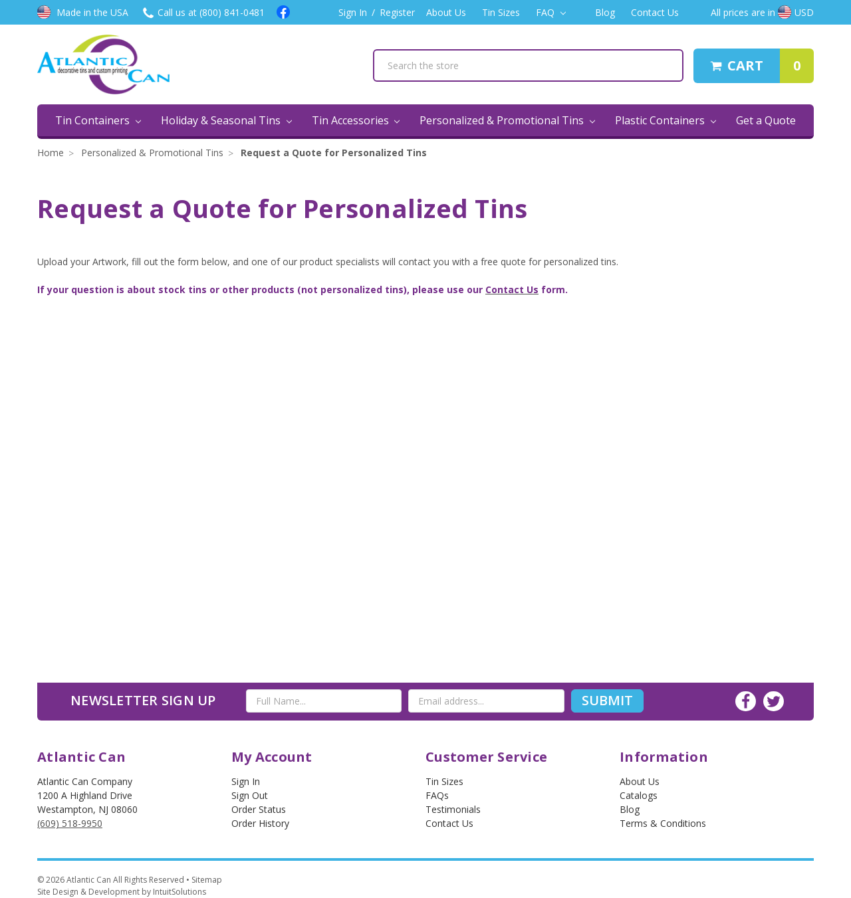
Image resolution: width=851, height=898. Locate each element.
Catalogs (639, 795)
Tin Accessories (356, 120)
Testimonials (453, 809)
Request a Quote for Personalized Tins (334, 152)
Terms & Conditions (663, 823)
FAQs (437, 795)
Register (397, 12)
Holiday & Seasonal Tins (226, 120)
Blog (605, 12)
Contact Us (655, 12)
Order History (260, 823)
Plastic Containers (665, 120)
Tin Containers (98, 120)
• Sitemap (204, 879)
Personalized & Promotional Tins (507, 120)
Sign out (249, 795)
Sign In (352, 12)
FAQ (551, 12)
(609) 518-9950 (69, 823)
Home (50, 152)
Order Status (258, 809)
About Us (446, 12)
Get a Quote (766, 120)
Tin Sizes (501, 12)
